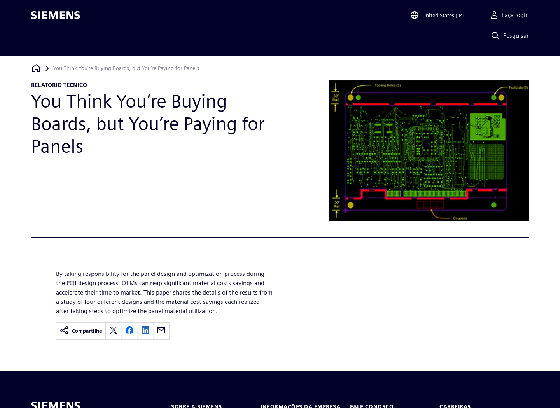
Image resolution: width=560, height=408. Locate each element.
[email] (161, 331)
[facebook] (129, 331)
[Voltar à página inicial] (36, 68)
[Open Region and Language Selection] (437, 17)
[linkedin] (145, 331)
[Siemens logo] (55, 17)
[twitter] (113, 331)
